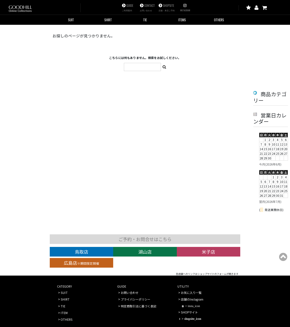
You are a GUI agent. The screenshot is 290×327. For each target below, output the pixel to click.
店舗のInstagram (192, 299)
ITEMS (182, 19)
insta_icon (194, 305)
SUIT (71, 19)
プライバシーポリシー (135, 299)
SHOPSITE (167, 7)
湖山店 (145, 251)
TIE (145, 19)
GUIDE (127, 7)
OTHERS (219, 19)
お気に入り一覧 (191, 292)
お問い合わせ (130, 292)
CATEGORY (64, 286)
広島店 (81, 262)
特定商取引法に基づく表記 (138, 306)
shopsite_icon (192, 318)
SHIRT (108, 19)
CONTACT (147, 7)
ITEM (64, 313)
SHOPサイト (189, 312)
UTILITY (183, 286)
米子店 (208, 251)
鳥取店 (81, 251)
